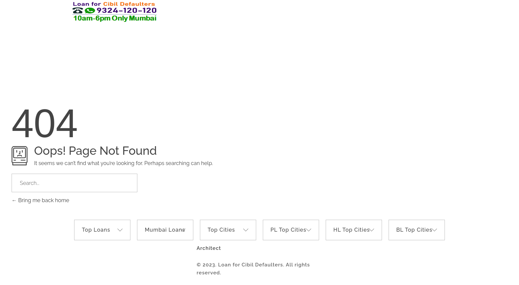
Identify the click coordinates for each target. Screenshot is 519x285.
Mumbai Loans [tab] (165, 230)
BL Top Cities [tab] (414, 230)
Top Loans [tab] (96, 230)
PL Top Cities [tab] (288, 230)
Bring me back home (40, 200)
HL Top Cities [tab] (351, 230)
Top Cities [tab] (221, 230)
